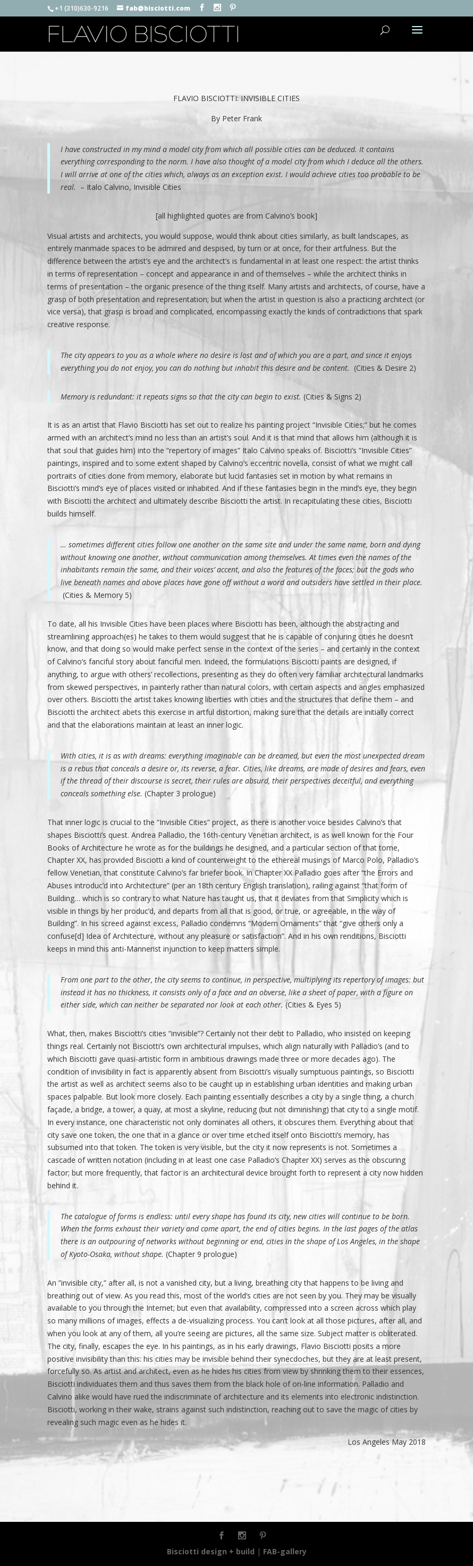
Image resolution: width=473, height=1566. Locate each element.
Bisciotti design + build (211, 1551)
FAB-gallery (285, 1551)
